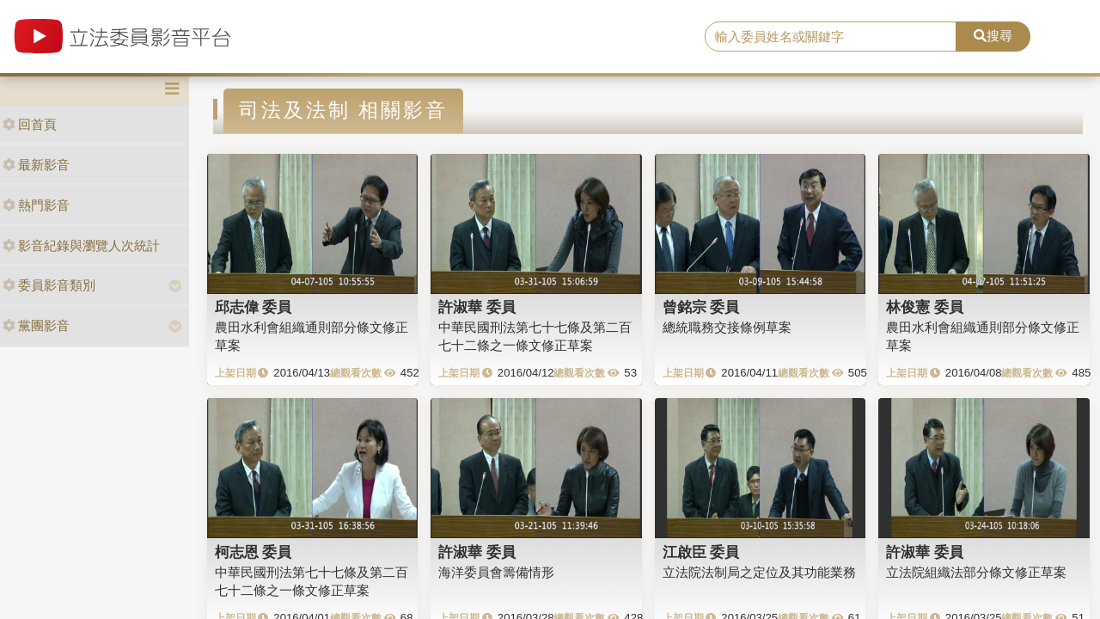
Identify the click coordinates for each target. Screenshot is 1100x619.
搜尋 (993, 35)
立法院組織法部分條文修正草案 (976, 572)
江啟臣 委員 (701, 552)
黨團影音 (36, 325)
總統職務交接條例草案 (727, 327)
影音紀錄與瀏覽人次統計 (81, 245)
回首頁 (30, 124)
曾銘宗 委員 (701, 307)
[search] (830, 36)
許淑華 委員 (477, 307)
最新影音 (36, 164)
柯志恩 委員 (253, 552)
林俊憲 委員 (924, 307)
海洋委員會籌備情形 (496, 572)
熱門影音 (36, 205)
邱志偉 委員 (253, 307)
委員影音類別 (49, 285)
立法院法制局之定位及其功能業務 (759, 572)
